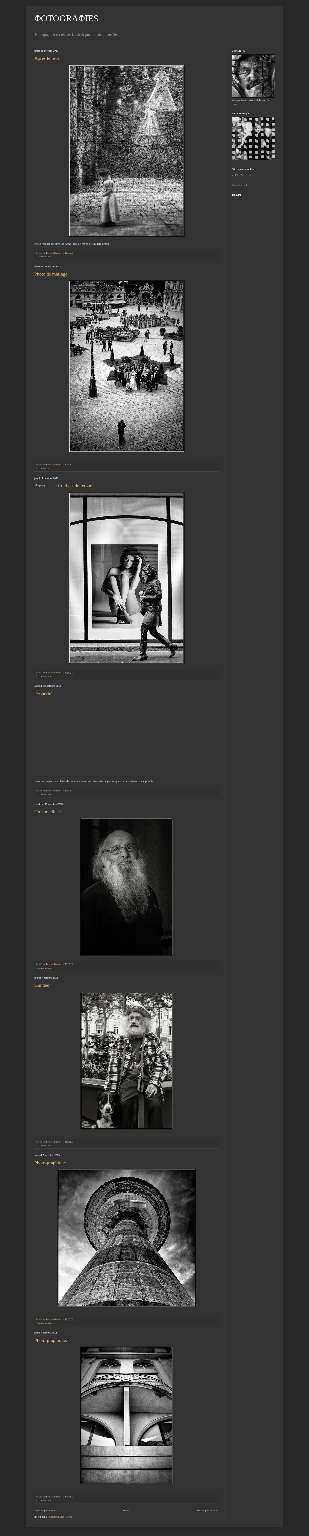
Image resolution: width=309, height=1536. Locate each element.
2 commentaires (43, 256)
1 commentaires (43, 468)
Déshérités (44, 693)
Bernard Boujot (53, 253)
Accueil (126, 1510)
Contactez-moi (239, 185)
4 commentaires (43, 1322)
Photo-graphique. (50, 1340)
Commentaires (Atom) (61, 1516)
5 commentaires (43, 794)
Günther (42, 985)
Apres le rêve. (47, 58)
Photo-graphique (50, 1162)
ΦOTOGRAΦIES (66, 18)
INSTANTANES (243, 174)
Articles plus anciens (207, 1510)
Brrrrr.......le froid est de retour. (63, 485)
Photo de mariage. (51, 274)
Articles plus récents (45, 1510)
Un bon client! (48, 811)
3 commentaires (43, 676)
